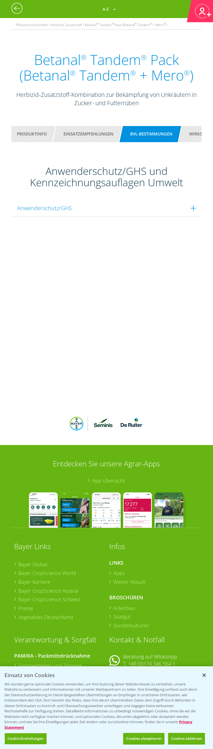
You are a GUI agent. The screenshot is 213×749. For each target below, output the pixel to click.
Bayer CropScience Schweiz (49, 563)
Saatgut (122, 580)
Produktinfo (32, 134)
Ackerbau (124, 571)
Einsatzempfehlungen (88, 134)
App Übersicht (108, 444)
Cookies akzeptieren (143, 738)
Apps (119, 536)
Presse (25, 572)
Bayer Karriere (34, 545)
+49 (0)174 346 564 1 (151, 627)
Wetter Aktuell (129, 545)
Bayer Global (32, 527)
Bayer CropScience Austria (48, 554)
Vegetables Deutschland (45, 580)
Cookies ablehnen (186, 738)
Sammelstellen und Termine (50, 629)
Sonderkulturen (131, 589)
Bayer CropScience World (47, 536)
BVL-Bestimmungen (151, 134)
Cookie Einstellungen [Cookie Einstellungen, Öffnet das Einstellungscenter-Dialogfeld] (25, 738)
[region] (106, 707)
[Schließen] (204, 675)
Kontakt (126, 642)
